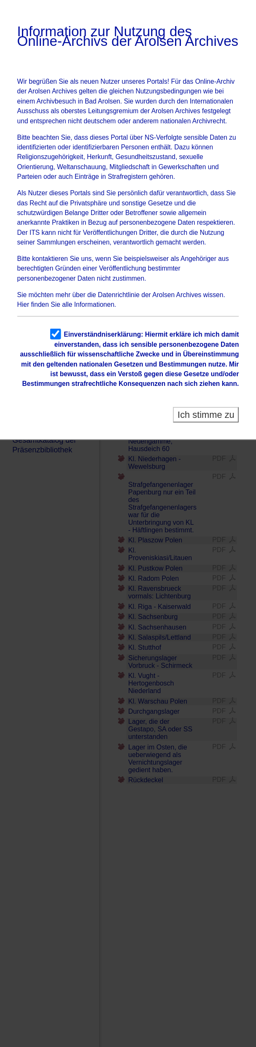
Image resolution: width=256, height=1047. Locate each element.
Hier (23, 304)
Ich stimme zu (206, 414)
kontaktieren (50, 258)
